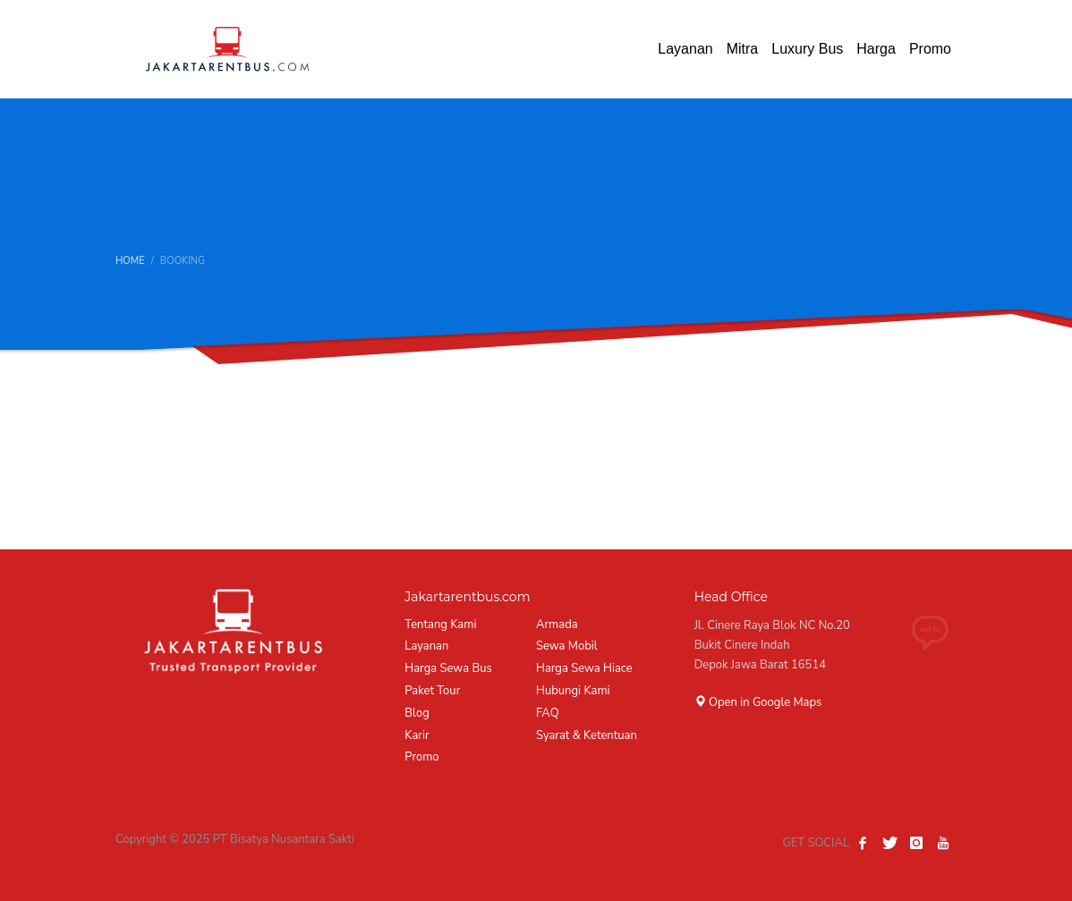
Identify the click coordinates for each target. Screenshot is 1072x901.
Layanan (426, 646)
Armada (557, 624)
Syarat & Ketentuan (586, 735)
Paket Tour (432, 691)
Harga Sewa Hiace (584, 668)
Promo (421, 757)
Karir (416, 735)
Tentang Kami (440, 624)
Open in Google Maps (758, 702)
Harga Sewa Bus (447, 668)
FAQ (547, 713)
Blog (416, 713)
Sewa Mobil (567, 646)
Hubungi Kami (573, 691)
